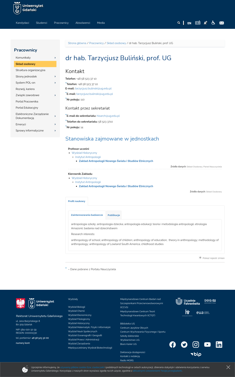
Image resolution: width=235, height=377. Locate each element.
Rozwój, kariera (25, 89)
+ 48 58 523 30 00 (39, 338)
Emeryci (21, 124)
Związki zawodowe (27, 95)
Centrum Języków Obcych (134, 327)
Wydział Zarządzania (79, 343)
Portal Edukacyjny (27, 107)
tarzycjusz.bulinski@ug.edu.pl (93, 88)
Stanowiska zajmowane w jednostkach (112, 139)
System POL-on (25, 82)
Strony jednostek (26, 76)
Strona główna (77, 43)
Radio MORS (127, 360)
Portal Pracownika (27, 101)
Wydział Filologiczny (79, 319)
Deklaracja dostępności (132, 352)
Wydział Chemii (76, 311)
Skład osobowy (25, 64)
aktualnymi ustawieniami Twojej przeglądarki (157, 370)
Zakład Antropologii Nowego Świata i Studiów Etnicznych (116, 161)
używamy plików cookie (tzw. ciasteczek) (82, 367)
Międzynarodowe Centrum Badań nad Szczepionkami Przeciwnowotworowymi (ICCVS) (141, 303)
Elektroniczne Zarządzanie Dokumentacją (32, 116)
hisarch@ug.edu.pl (108, 116)
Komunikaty (23, 57)
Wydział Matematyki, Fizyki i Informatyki (89, 327)
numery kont (23, 343)
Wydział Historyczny (84, 152)
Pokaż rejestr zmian (212, 257)
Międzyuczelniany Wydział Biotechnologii (90, 347)
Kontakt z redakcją (130, 356)
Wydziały (73, 299)
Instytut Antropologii (88, 157)
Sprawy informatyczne (30, 130)
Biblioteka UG (127, 323)
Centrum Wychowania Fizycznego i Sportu (142, 331)
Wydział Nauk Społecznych (82, 331)
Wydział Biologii (76, 307)
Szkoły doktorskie (129, 336)
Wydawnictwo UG (130, 340)
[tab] (76, 201)
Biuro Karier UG (128, 344)
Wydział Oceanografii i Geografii (85, 335)
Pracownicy (25, 50)
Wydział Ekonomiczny (79, 315)
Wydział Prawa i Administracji (83, 339)
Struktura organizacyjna (30, 70)
